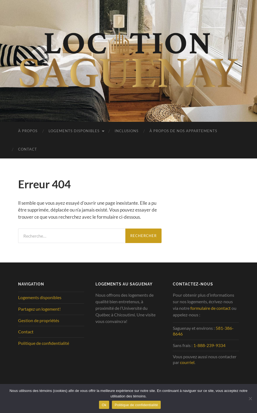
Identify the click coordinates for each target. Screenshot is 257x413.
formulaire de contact (210, 308)
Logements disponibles (74, 131)
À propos (28, 131)
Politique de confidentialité (43, 343)
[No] (250, 398)
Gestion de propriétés (38, 320)
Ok (104, 405)
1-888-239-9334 (209, 345)
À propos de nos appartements (183, 131)
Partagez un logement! (39, 308)
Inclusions (127, 131)
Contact (27, 149)
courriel (187, 362)
